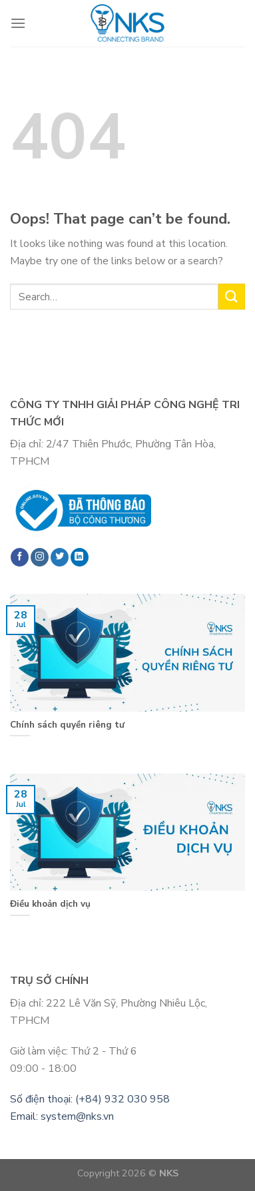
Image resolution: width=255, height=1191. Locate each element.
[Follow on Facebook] (20, 557)
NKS (168, 1173)
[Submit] (231, 297)
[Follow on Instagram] (40, 557)
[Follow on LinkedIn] (80, 557)
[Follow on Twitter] (60, 557)
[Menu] (18, 23)
